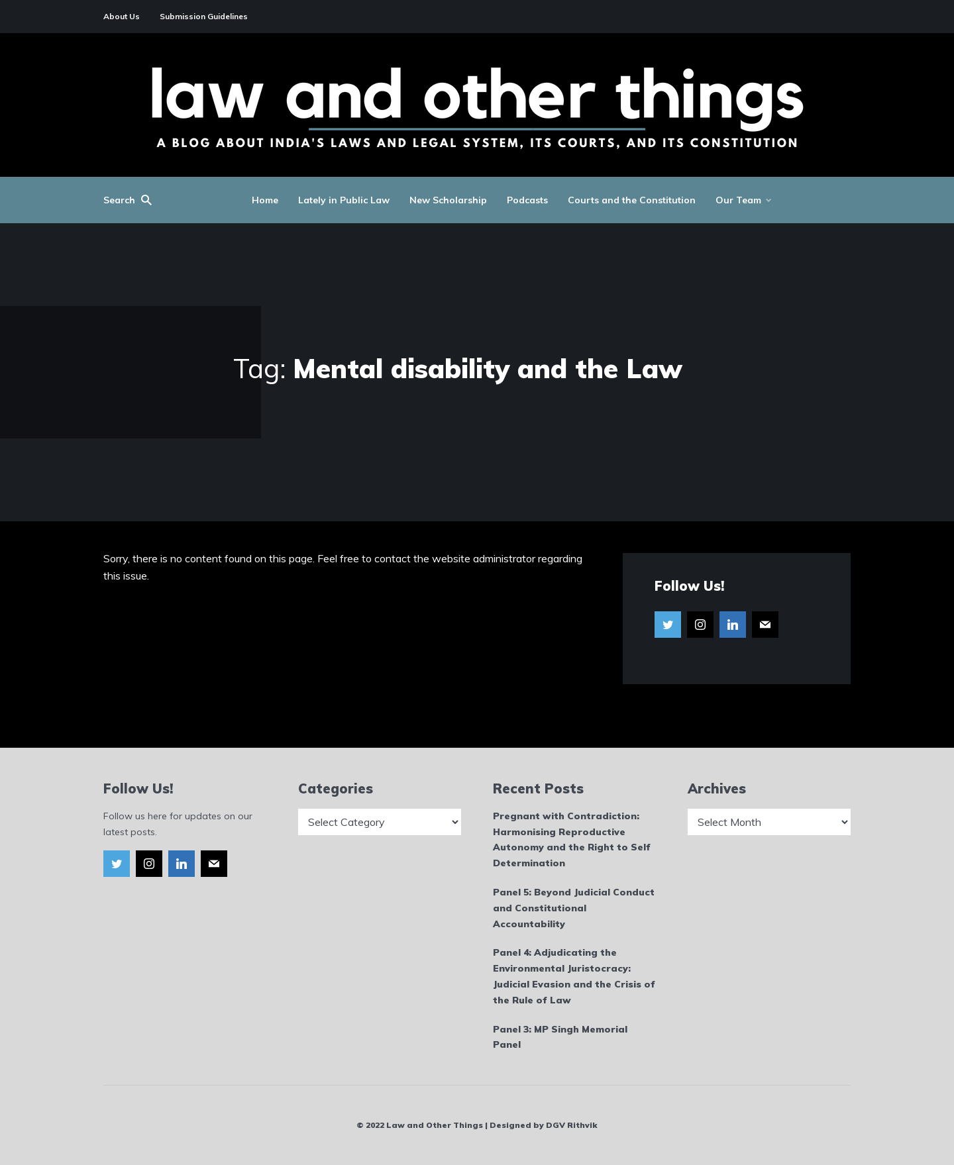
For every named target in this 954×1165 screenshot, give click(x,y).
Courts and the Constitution (632, 200)
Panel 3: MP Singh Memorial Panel (560, 1037)
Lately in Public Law (344, 200)
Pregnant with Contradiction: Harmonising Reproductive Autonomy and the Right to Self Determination (572, 839)
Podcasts (527, 200)
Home (265, 200)
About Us (121, 16)
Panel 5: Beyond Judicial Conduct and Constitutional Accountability (574, 908)
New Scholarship (448, 200)
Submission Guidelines (204, 16)
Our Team (738, 200)
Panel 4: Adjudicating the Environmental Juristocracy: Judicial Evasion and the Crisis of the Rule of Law (574, 975)
